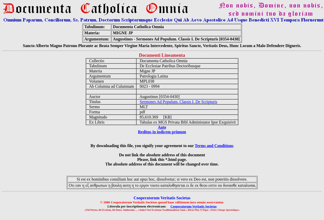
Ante (162, 127)
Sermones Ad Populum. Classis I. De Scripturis (178, 102)
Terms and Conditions (214, 146)
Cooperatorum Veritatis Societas (193, 206)
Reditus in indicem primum (162, 132)
